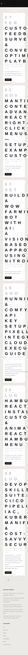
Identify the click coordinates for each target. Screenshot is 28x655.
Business (5, 630)
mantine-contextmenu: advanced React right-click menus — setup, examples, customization (14, 599)
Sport (4, 641)
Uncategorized (17, 64)
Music (4, 635)
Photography (6, 638)
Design (5, 633)
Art (4, 627)
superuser (7, 66)
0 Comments (14, 66)
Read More (8, 79)
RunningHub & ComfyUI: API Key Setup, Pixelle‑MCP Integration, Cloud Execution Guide (13, 611)
